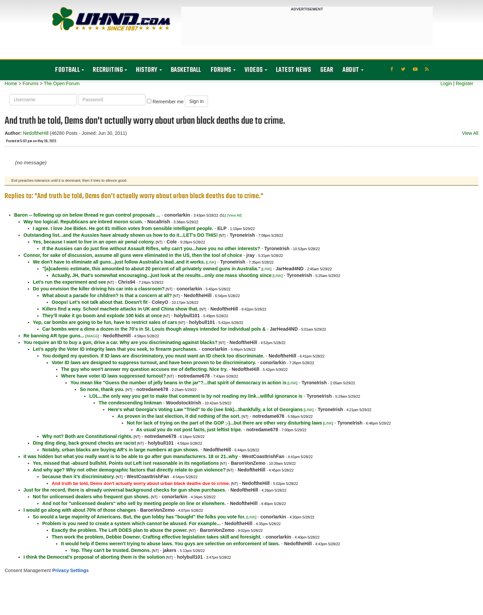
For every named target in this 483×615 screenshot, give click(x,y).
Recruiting (108, 70)
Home (11, 83)
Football (67, 70)
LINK (211, 262)
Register (464, 83)
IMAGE (92, 336)
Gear (326, 70)
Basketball (186, 70)
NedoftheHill (35, 133)
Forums (221, 70)
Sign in (196, 101)
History (147, 70)
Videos (254, 70)
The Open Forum (61, 83)
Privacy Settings (70, 570)
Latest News (293, 70)
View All (470, 133)
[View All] (234, 215)
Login (446, 83)
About (350, 70)
